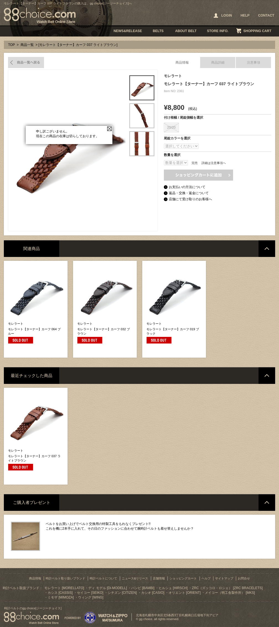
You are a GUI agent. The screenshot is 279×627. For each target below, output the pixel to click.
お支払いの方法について (187, 187)
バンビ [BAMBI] (142, 588)
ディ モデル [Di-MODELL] (107, 588)
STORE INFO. (217, 31)
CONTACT (266, 15)
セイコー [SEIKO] (90, 593)
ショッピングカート (183, 578)
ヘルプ (206, 578)
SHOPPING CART (257, 31)
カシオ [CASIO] (152, 593)
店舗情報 (159, 578)
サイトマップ (224, 578)
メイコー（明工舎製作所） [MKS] (230, 593)
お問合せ (244, 578)
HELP (245, 15)
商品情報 (182, 62)
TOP (11, 45)
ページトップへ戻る (267, 248)
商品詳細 (217, 62)
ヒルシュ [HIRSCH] (173, 588)
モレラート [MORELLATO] (64, 588)
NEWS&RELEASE (127, 31)
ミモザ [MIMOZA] (61, 597)
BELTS (158, 31)
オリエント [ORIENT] (185, 593)
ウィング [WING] (90, 597)
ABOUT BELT (186, 31)
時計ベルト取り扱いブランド (65, 578)
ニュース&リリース (135, 578)
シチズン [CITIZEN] (122, 593)
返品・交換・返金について (189, 193)
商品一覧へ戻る (26, 62)
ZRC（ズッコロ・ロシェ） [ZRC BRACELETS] (227, 588)
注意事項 (253, 62)
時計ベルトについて (103, 578)
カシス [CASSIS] (60, 593)
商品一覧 (27, 45)
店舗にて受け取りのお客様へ (190, 199)
